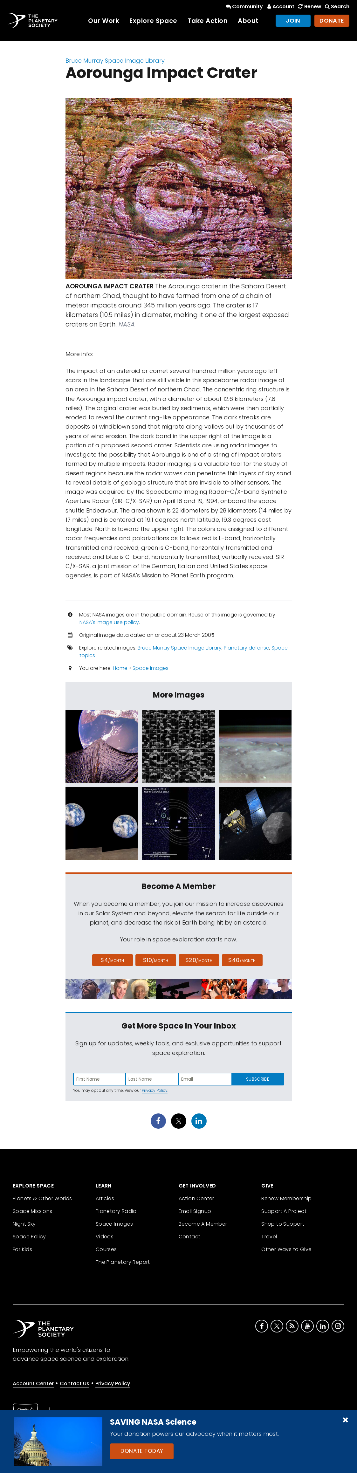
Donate (331, 20)
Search (336, 6)
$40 (242, 960)
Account (279, 6)
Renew (309, 6)
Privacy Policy (155, 1090)
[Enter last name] (152, 1079)
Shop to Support (282, 1224)
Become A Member (203, 1224)
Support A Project (283, 1211)
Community (244, 6)
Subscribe (257, 1079)
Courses (106, 1249)
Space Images (150, 668)
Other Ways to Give (286, 1249)
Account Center (33, 1383)
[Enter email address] (205, 1079)
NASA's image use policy (109, 622)
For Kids (22, 1249)
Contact (190, 1236)
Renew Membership (286, 1198)
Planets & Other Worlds (42, 1198)
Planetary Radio (116, 1211)
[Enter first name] (99, 1079)
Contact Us (74, 1383)
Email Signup (195, 1211)
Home (120, 668)
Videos (104, 1236)
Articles (105, 1198)
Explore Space (153, 20)
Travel (269, 1236)
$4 (112, 960)
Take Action (208, 20)
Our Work (103, 20)
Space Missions (32, 1211)
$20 (198, 960)
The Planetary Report (123, 1262)
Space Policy (29, 1236)
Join (293, 20)
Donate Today (141, 1451)
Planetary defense (246, 647)
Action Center (196, 1198)
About (248, 20)
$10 (155, 960)
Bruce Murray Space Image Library (115, 61)
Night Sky (24, 1224)
